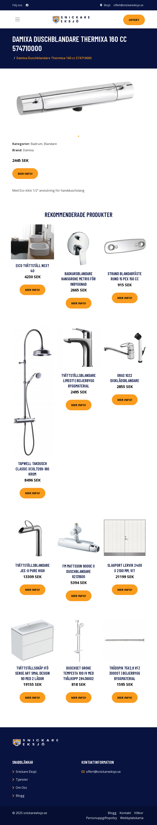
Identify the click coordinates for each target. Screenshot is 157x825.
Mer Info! (25, 173)
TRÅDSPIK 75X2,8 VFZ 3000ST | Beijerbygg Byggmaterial (124, 673)
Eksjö (107, 5)
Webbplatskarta (131, 818)
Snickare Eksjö (26, 772)
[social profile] (27, 5)
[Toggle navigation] (17, 19)
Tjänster (22, 779)
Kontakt (125, 813)
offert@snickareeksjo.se (128, 5)
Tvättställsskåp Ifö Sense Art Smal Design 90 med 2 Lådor (32, 673)
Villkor (138, 813)
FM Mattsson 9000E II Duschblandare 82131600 (78, 571)
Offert (134, 20)
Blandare (50, 144)
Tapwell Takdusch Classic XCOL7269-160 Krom (32, 468)
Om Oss (21, 787)
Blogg (20, 796)
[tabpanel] (78, 102)
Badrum (36, 144)
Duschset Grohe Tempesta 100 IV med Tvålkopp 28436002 (78, 673)
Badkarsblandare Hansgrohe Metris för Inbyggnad (78, 278)
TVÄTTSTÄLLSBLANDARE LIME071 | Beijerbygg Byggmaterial (78, 380)
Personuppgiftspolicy (101, 818)
